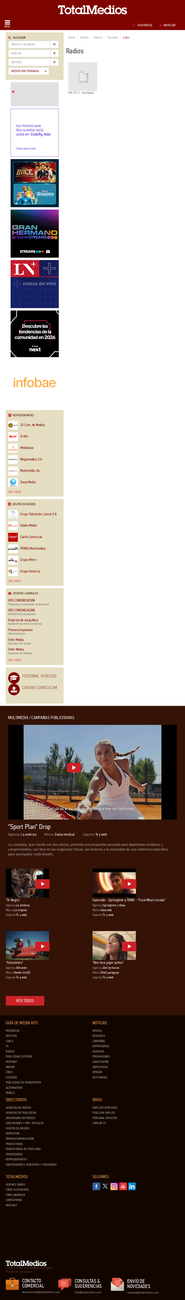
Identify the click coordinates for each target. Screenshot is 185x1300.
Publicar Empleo (103, 1113)
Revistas (11, 1036)
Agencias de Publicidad (21, 1113)
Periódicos (13, 1031)
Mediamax (20, 448)
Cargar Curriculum (39, 687)
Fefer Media (16, 640)
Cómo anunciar (15, 1195)
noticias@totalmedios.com (143, 1292)
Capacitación (100, 1062)
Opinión (97, 1072)
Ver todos (14, 492)
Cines (9, 1072)
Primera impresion (20, 630)
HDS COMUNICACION (21, 600)
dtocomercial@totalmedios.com (40, 1292)
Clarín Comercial (25, 537)
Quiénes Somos (15, 1185)
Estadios (11, 1077)
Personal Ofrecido (39, 676)
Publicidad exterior (19, 1056)
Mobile (10, 1093)
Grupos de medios (17, 1128)
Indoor (10, 1067)
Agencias (98, 1051)
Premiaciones (101, 1056)
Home (71, 37)
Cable (9, 1041)
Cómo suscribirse (17, 1190)
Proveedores (14, 1154)
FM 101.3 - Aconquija (82, 78)
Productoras (14, 1144)
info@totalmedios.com (88, 1292)
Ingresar (167, 25)
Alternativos (14, 1088)
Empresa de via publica (23, 620)
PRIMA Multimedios (27, 548)
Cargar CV (99, 1123)
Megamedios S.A (25, 459)
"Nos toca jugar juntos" (108, 962)
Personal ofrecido (104, 1118)
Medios (97, 1031)
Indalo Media (22, 525)
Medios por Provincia (28, 71)
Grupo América (24, 571)
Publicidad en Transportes (23, 1082)
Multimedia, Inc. (24, 471)
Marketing (13, 1133)
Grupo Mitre (22, 560)
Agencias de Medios (18, 1108)
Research (98, 1036)
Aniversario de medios (20, 1118)
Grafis (18, 436)
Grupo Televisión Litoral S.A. (32, 514)
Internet (11, 1062)
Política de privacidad (19, 1271)
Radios (84, 37)
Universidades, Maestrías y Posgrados (31, 1165)
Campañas (98, 1041)
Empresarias (100, 1046)
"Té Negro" (13, 900)
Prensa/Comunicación (20, 1139)
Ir (54, 44)
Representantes (16, 1159)
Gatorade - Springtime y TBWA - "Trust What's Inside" (128, 900)
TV (7, 1046)
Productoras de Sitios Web (23, 1149)
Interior (98, 37)
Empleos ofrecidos (104, 1108)
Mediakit (11, 1205)
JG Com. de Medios (26, 425)
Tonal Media (22, 482)
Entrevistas (100, 1067)
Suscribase (142, 25)
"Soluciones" (14, 962)
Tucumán (112, 37)
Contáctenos (14, 1200)
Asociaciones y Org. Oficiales (25, 1123)
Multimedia (99, 1077)
